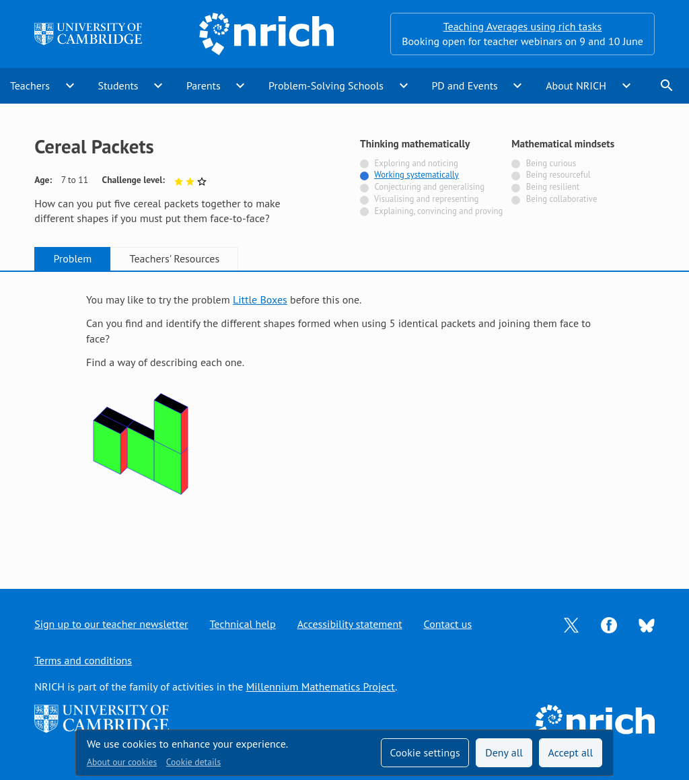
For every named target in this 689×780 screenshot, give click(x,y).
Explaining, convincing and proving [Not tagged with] (438, 211)
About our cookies (122, 762)
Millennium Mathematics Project (320, 686)
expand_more (70, 85)
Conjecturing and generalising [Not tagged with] (429, 186)
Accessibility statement (349, 624)
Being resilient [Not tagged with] (552, 186)
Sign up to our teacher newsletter (111, 624)
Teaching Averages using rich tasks (522, 26)
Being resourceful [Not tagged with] (558, 174)
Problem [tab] (72, 258)
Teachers (30, 85)
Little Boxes (260, 299)
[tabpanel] (344, 417)
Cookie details (193, 762)
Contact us (448, 624)
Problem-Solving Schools (326, 85)
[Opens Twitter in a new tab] (571, 624)
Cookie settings (425, 752)
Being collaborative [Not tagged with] (561, 199)
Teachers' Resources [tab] (175, 258)
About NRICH (576, 85)
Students (118, 85)
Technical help (243, 624)
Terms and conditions (83, 660)
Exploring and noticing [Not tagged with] (416, 163)
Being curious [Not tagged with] (551, 163)
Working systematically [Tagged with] (416, 174)
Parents (203, 85)
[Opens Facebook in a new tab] (609, 624)
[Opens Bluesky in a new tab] (647, 624)
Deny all (504, 752)
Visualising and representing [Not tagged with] (426, 199)
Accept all (570, 752)
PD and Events (464, 85)
